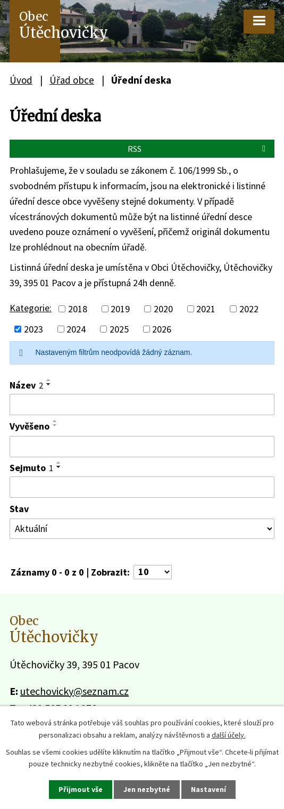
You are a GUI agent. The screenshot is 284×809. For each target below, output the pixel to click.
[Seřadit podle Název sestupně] (49, 384)
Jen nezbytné (146, 789)
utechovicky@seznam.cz (74, 691)
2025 (119, 329)
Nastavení (208, 789)
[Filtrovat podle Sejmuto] (142, 487)
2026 (161, 329)
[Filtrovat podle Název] (142, 404)
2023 (33, 329)
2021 (205, 309)
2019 (120, 309)
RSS (198, 148)
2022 (248, 309)
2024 (76, 329)
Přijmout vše (81, 789)
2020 (163, 309)
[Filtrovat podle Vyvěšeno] (142, 446)
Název (26, 385)
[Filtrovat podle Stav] (142, 529)
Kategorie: (31, 308)
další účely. (229, 734)
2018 (77, 309)
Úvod (21, 80)
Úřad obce (71, 80)
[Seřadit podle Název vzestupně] (49, 380)
